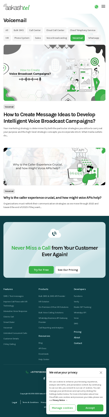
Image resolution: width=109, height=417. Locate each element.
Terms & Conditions (31, 402)
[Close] (101, 372)
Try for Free (41, 269)
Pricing (77, 331)
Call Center (35, 30)
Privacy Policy (46, 402)
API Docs (42, 348)
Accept (90, 407)
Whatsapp (93, 38)
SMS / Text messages (13, 296)
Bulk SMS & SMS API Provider (52, 296)
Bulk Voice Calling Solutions (51, 312)
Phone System (21, 38)
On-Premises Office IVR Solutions (53, 307)
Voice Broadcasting (56, 38)
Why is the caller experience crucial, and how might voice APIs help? (52, 198)
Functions (78, 296)
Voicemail (77, 38)
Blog (41, 343)
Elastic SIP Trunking (82, 307)
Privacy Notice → (60, 400)
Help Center (44, 359)
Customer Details (11, 338)
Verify (76, 301)
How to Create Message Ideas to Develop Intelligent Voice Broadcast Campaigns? (49, 117)
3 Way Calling (9, 344)
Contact (78, 343)
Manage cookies (62, 407)
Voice (76, 318)
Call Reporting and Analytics (51, 327)
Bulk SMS (19, 30)
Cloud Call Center (55, 30)
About (77, 337)
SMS (76, 323)
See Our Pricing (68, 269)
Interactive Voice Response (15, 311)
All (6, 30)
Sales (38, 38)
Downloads (44, 354)
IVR (7, 38)
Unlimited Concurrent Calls (15, 333)
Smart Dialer (9, 322)
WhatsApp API (80, 312)
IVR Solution (44, 301)
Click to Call (8, 316)
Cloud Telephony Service (82, 30)
